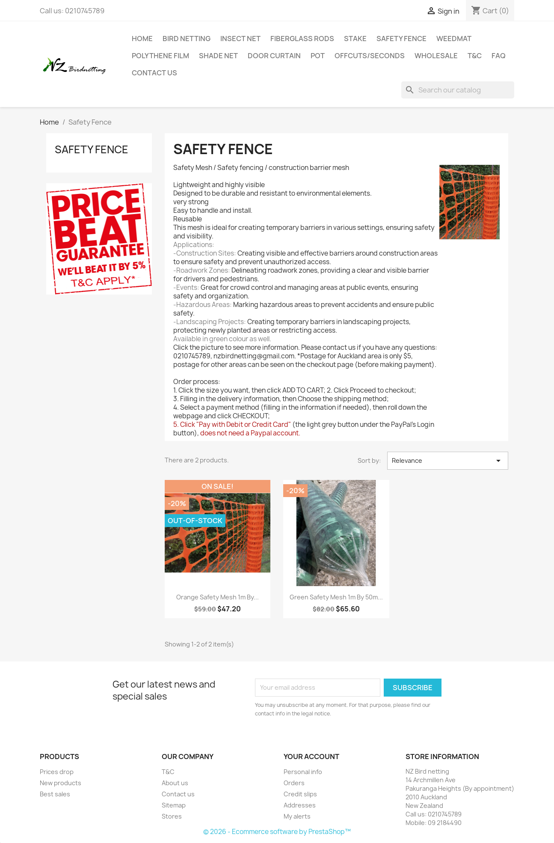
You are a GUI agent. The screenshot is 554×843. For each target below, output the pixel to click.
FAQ (499, 55)
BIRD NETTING (186, 38)
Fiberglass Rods (302, 38)
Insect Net (240, 38)
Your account (311, 756)
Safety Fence (401, 38)
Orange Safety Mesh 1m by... (217, 597)
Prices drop (57, 772)
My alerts (297, 816)
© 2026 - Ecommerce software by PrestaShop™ (277, 831)
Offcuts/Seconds (370, 55)
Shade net (218, 55)
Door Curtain (274, 55)
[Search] (457, 89)
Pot (318, 55)
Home (142, 38)
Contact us (154, 72)
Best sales (55, 794)
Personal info (303, 772)
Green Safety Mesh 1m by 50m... (336, 597)
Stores (172, 816)
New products (60, 783)
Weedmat (453, 38)
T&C (475, 55)
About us (175, 783)
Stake (355, 38)
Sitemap (174, 805)
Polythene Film (160, 55)
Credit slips (300, 794)
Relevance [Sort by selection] (447, 461)
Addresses (300, 805)
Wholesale (436, 55)
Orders (294, 783)
